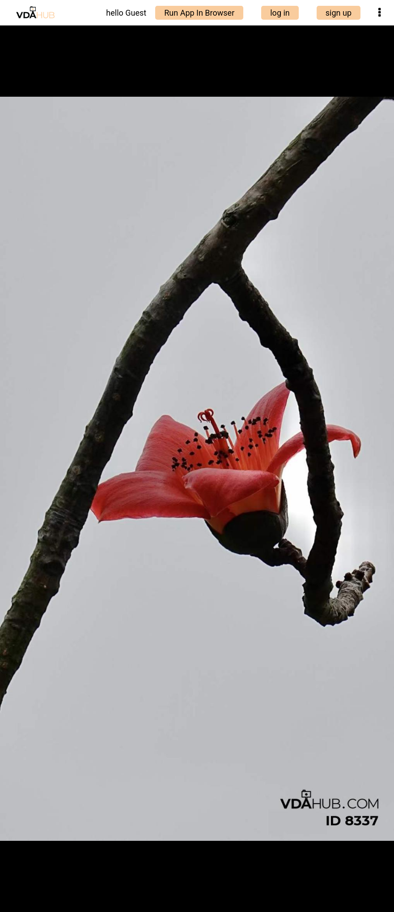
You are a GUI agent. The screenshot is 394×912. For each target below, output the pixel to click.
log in (280, 12)
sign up (339, 12)
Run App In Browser (199, 12)
